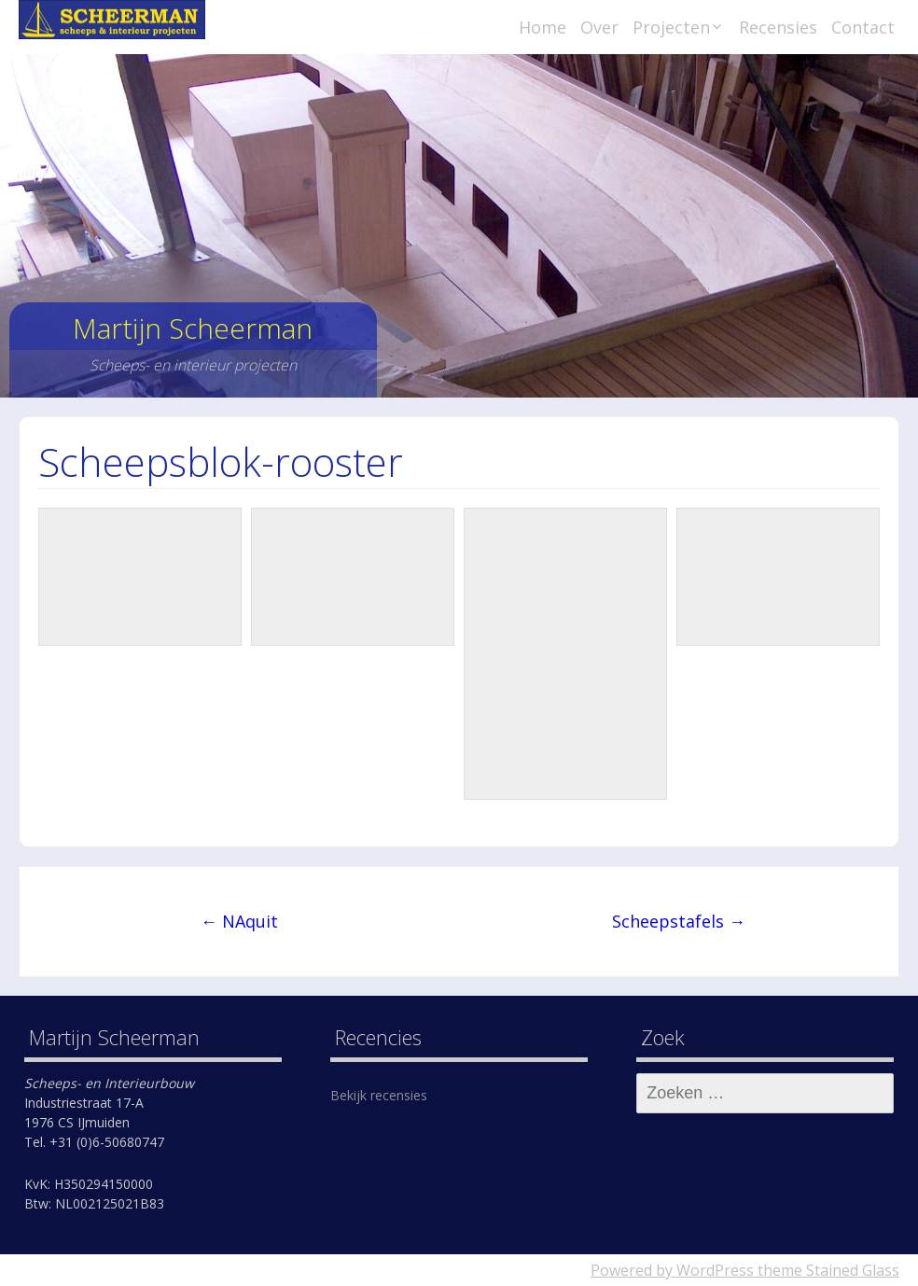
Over (599, 27)
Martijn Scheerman (193, 328)
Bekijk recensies (378, 1095)
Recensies (778, 27)
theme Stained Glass (826, 1270)
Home (542, 27)
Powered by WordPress (672, 1270)
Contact (863, 27)
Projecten (671, 27)
